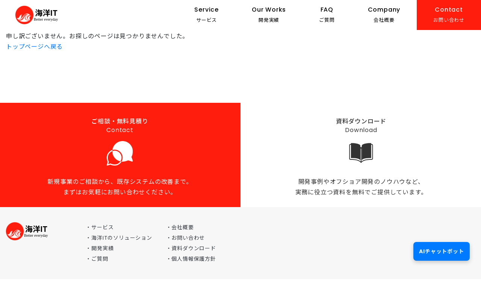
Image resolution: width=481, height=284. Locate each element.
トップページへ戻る (34, 46)
